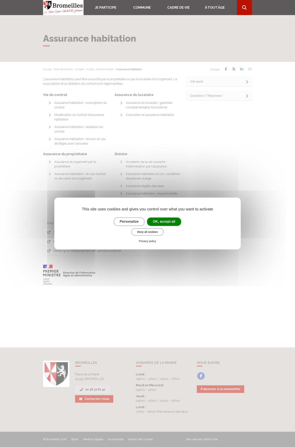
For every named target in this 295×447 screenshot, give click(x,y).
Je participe (105, 7)
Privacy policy (147, 241)
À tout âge (215, 7)
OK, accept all (164, 221)
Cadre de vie (178, 7)
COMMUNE (142, 7)
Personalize (129, 221)
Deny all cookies (147, 231)
